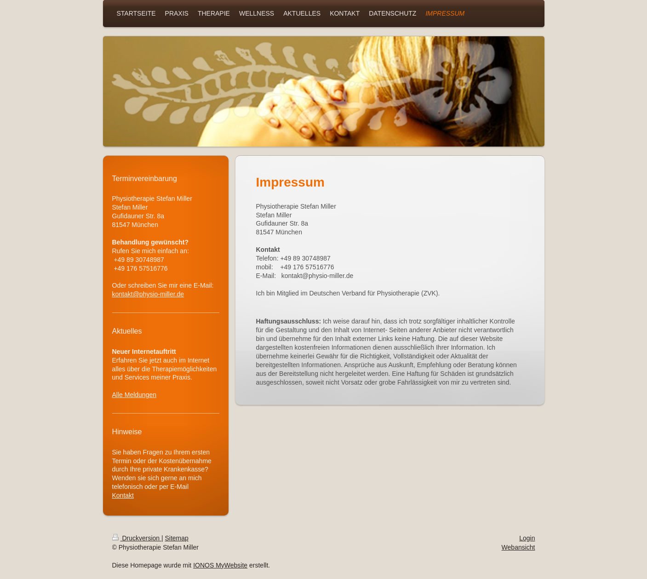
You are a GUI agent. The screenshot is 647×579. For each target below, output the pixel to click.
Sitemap (177, 538)
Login (527, 538)
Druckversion (136, 538)
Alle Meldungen (134, 394)
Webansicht (518, 547)
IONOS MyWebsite (220, 565)
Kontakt (123, 495)
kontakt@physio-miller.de (148, 294)
